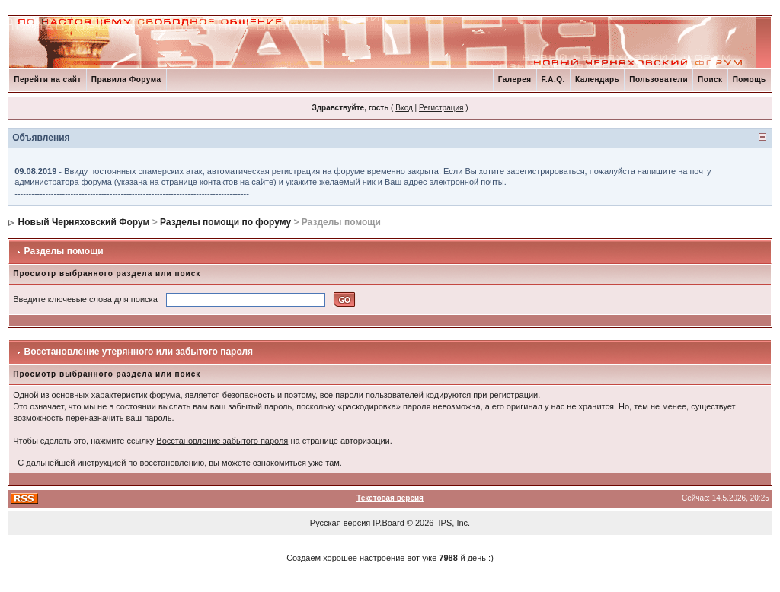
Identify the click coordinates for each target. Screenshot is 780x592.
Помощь (749, 79)
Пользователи (658, 79)
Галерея (515, 79)
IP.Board (388, 522)
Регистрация (441, 107)
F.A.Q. (553, 79)
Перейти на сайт (48, 79)
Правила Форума (126, 79)
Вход (404, 107)
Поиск (710, 79)
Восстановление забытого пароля (222, 440)
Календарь (597, 79)
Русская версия (340, 522)
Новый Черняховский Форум (84, 222)
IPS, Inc (453, 522)
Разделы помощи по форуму (225, 222)
